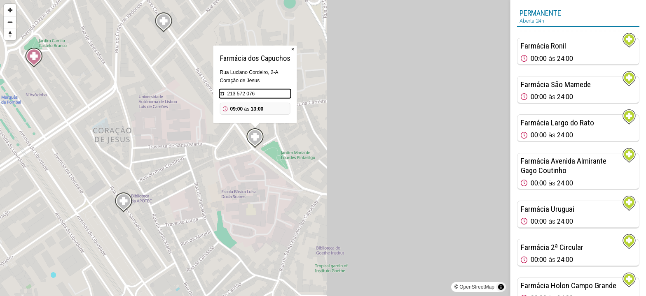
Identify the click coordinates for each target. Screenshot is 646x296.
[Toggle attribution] (501, 287)
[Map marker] (33, 57)
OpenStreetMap (476, 287)
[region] (255, 148)
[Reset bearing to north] (10, 34)
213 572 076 (241, 94)
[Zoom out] (10, 22)
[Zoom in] (10, 10)
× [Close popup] (293, 49)
